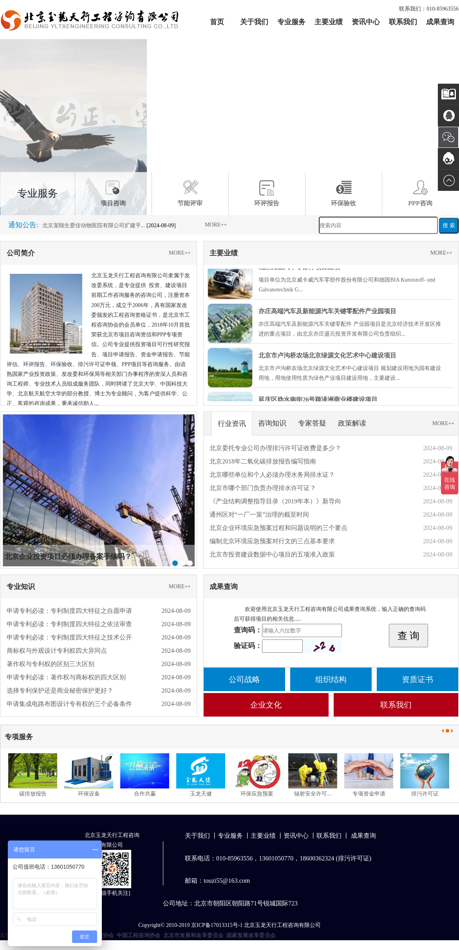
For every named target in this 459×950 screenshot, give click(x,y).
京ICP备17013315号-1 (216, 925)
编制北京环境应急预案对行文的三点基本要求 (272, 541)
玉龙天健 (201, 794)
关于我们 (254, 22)
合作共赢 (145, 794)
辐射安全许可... (312, 794)
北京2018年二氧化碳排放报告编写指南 (263, 461)
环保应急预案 (256, 794)
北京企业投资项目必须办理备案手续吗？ (68, 556)
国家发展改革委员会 (251, 935)
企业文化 (266, 704)
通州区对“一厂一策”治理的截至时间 (259, 514)
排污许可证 (425, 794)
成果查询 (440, 22)
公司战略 (244, 679)
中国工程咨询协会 (139, 935)
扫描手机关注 (112, 893)
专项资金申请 (368, 794)
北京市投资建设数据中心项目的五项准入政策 (272, 554)
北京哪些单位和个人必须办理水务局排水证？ (272, 474)
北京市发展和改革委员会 (193, 935)
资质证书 (417, 679)
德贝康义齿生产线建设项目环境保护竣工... (93, 219)
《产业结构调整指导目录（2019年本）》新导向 (275, 501)
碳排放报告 (33, 794)
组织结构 (331, 679)
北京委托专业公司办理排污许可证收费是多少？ (275, 448)
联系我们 (403, 22)
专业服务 (291, 22)
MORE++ (216, 225)
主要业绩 (328, 22)
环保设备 (89, 794)
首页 (217, 22)
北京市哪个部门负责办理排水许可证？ (263, 488)
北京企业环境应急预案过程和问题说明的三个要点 (278, 527)
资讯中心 (366, 22)
